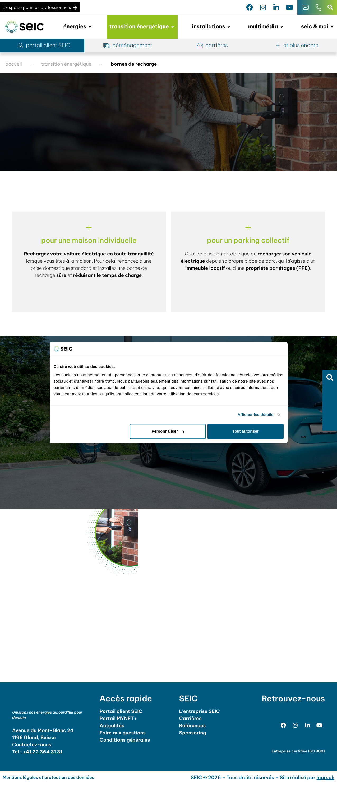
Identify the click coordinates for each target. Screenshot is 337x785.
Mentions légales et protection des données (48, 779)
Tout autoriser (245, 431)
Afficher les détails (255, 414)
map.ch (326, 779)
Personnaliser (168, 431)
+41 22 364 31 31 (42, 753)
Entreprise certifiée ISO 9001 (298, 752)
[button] (329, 377)
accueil (13, 64)
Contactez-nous (31, 746)
